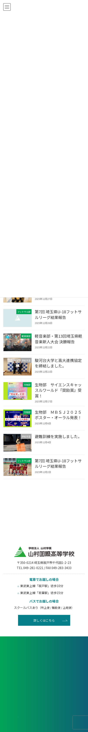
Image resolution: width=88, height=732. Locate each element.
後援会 (23, 720)
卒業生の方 (23, 706)
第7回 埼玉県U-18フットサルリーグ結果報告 (58, 314)
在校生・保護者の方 (65, 694)
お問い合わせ (44, 679)
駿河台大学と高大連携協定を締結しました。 (58, 362)
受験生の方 (23, 694)
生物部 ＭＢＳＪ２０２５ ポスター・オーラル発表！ (60, 414)
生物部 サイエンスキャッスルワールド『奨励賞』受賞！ (58, 390)
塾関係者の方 (64, 706)
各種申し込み (44, 651)
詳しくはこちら (44, 620)
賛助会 (65, 720)
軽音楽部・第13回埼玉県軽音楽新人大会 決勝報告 (58, 338)
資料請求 (44, 665)
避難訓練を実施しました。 (58, 436)
